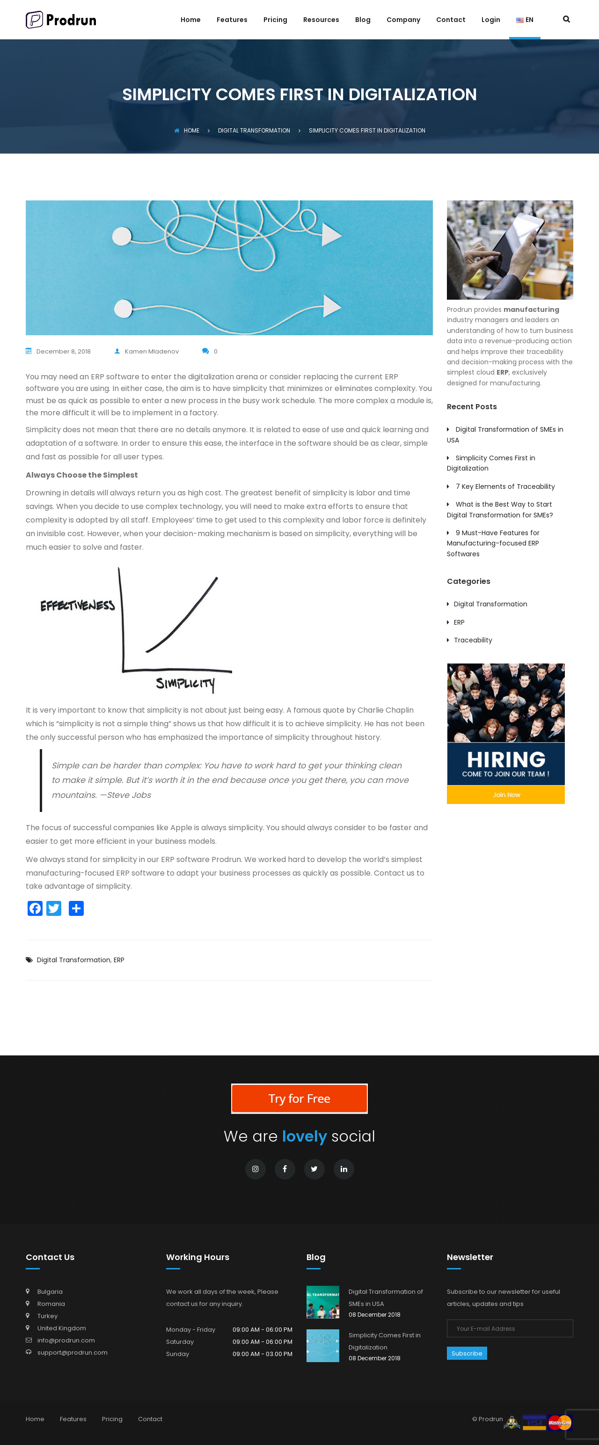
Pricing (275, 20)
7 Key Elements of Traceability (505, 486)
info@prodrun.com (66, 1340)
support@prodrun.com (72, 1352)
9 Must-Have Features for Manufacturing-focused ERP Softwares (493, 543)
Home (191, 20)
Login (491, 20)
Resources (321, 20)
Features (232, 20)
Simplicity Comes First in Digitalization (385, 1341)
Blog (363, 20)
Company (403, 20)
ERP (119, 960)
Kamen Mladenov (146, 351)
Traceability (473, 640)
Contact (451, 20)
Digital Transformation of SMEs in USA (386, 1297)
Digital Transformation (73, 960)
